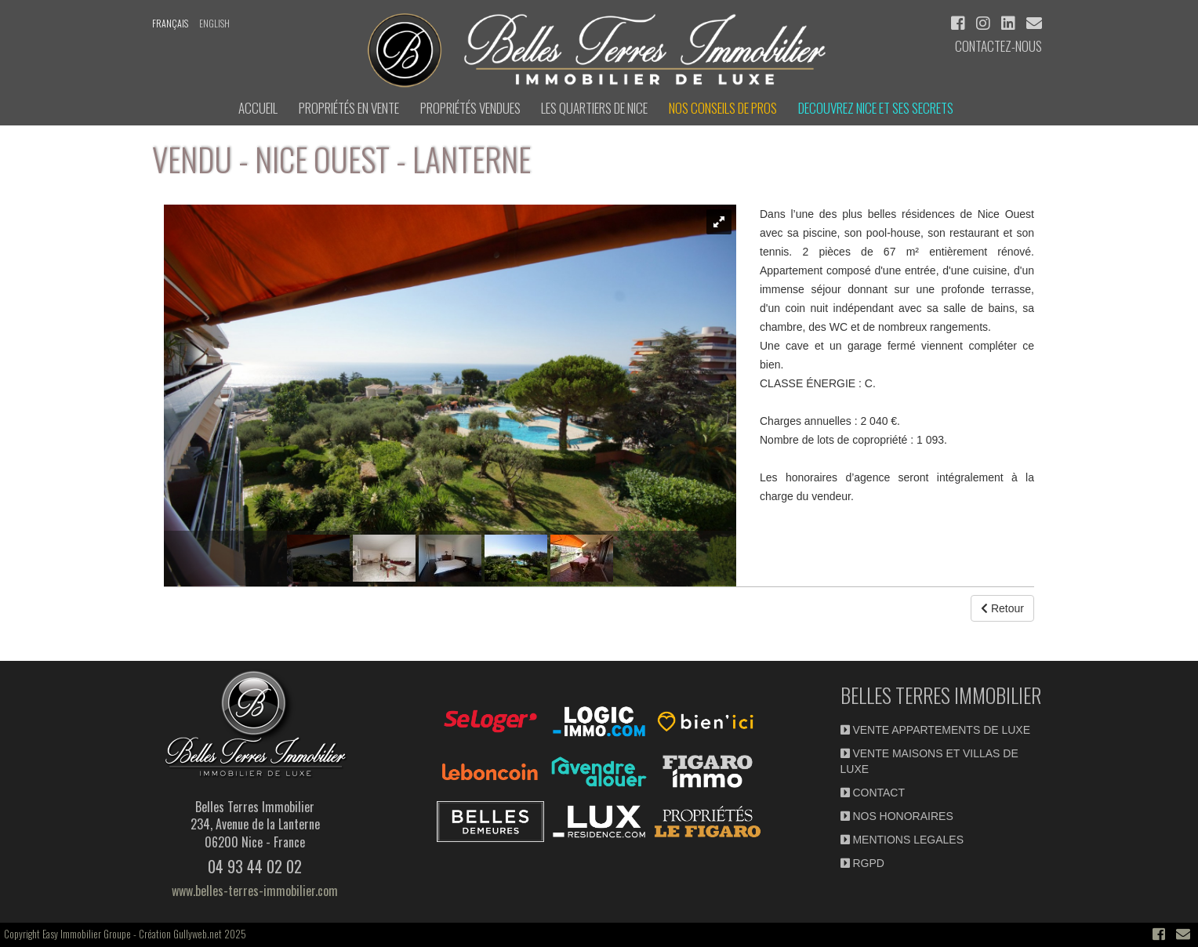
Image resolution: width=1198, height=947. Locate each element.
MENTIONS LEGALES (902, 839)
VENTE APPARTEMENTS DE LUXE (935, 730)
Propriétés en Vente (349, 108)
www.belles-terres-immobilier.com (255, 890)
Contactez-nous (998, 46)
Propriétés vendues (470, 108)
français (170, 23)
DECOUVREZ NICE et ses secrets (875, 108)
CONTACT (873, 792)
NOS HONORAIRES (896, 816)
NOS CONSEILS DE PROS (723, 108)
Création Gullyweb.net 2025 (192, 934)
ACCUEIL (258, 108)
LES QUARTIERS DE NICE (594, 108)
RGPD (862, 863)
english (214, 23)
